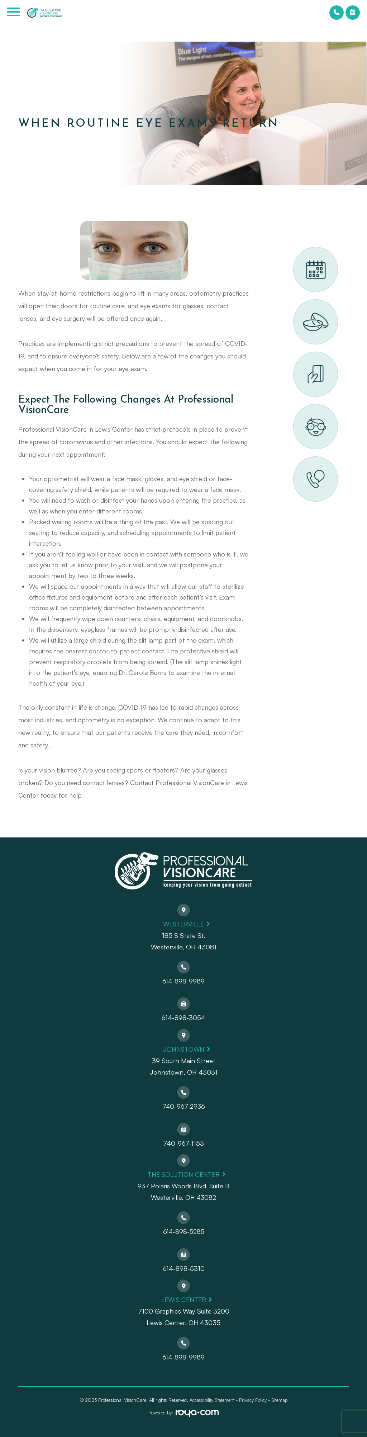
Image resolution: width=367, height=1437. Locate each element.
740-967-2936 (183, 1106)
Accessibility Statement (212, 1400)
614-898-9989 (183, 981)
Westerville (183, 924)
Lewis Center (183, 1299)
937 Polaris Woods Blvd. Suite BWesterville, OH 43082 (183, 1191)
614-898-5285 (183, 1231)
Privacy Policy (253, 1400)
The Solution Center (183, 1174)
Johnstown (183, 1049)
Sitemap (279, 1400)
